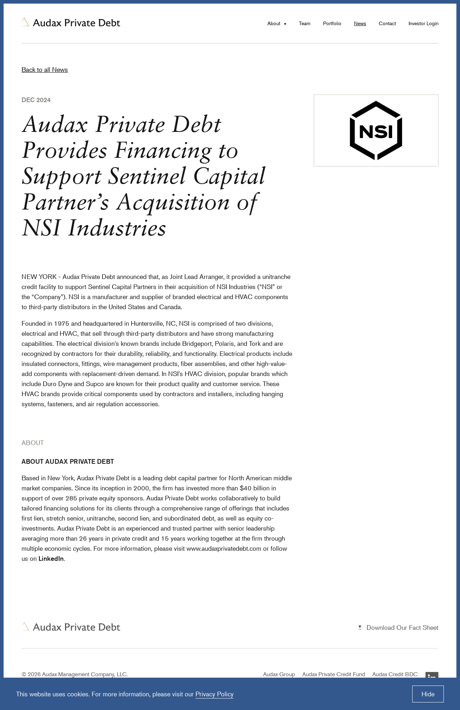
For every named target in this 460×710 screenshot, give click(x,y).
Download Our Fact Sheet (402, 627)
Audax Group (279, 674)
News (360, 23)
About (273, 23)
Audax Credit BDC (395, 674)
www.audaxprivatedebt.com (224, 548)
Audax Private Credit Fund (333, 674)
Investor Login (423, 23)
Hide (428, 694)
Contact (387, 23)
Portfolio (332, 23)
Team (304, 23)
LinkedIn (51, 558)
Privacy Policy (215, 694)
